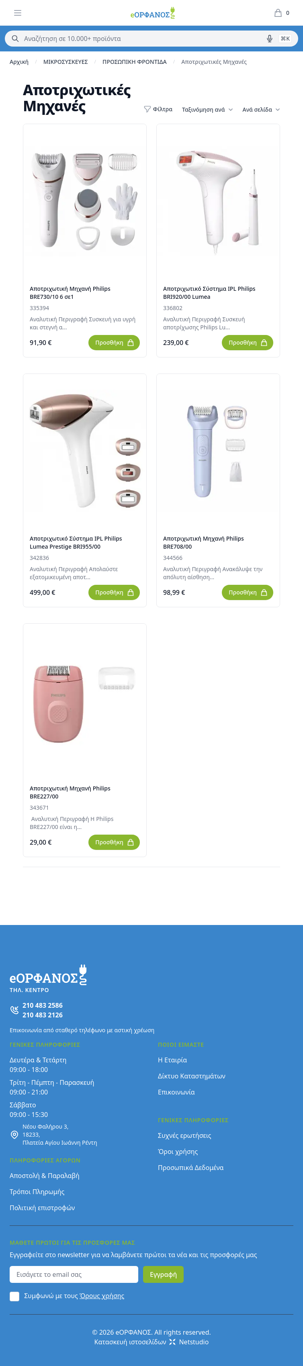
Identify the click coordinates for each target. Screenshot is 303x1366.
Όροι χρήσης (178, 1151)
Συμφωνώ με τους (74, 1295)
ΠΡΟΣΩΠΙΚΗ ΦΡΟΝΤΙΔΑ (134, 61)
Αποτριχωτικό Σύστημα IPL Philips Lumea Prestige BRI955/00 (76, 542)
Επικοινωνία (176, 1092)
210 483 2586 (43, 1005)
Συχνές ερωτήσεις (184, 1135)
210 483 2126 (43, 1015)
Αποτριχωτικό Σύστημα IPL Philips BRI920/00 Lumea (209, 292)
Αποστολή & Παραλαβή (45, 1175)
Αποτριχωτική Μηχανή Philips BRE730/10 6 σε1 (70, 292)
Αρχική (19, 61)
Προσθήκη (115, 343)
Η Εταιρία (172, 1060)
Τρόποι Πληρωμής (37, 1191)
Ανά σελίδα (261, 110)
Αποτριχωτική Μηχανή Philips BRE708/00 (203, 542)
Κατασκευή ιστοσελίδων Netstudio (151, 1341)
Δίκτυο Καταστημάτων (191, 1076)
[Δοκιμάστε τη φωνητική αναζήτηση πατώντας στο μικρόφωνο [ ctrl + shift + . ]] (270, 38)
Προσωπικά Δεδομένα (191, 1167)
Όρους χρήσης (102, 1295)
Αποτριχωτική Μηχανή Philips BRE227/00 (70, 792)
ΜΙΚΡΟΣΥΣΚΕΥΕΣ (65, 61)
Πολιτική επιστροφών (42, 1207)
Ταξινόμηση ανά (207, 110)
